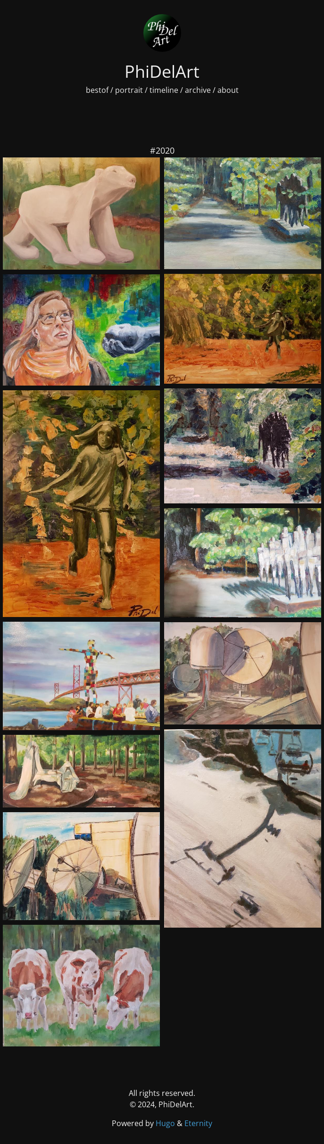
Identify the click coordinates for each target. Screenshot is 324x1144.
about (228, 90)
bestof (97, 90)
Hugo (166, 1123)
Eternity (198, 1123)
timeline (164, 90)
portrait (129, 90)
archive (198, 90)
